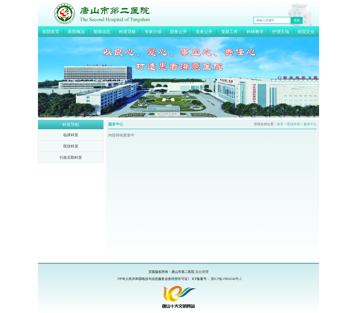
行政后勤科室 (71, 157)
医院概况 (76, 31)
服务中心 (310, 124)
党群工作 (229, 31)
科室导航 (127, 31)
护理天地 (280, 31)
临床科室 (70, 135)
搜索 (297, 20)
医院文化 (306, 31)
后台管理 (201, 272)
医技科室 (70, 146)
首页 (280, 124)
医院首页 (50, 31)
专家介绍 (153, 31)
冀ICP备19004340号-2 (226, 279)
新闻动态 (101, 31)
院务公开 (178, 31)
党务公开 (204, 31)
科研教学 (255, 31)
